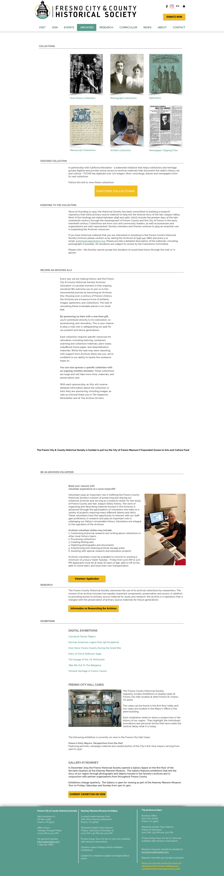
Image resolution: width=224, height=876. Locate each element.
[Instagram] (172, 6)
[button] (184, 6)
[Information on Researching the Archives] (93, 608)
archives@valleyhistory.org (155, 852)
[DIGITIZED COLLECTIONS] (116, 191)
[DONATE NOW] (174, 17)
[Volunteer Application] (86, 579)
